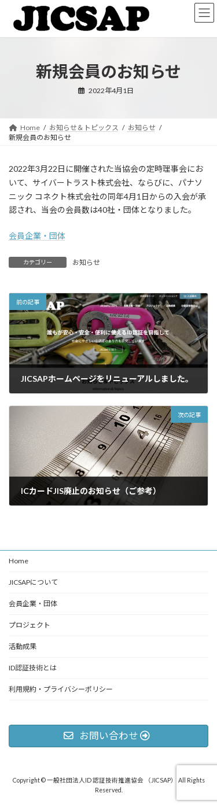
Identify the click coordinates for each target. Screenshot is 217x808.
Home (18, 560)
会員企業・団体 (37, 236)
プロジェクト (29, 625)
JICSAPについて (33, 582)
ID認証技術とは (33, 667)
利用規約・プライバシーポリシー (61, 689)
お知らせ (86, 262)
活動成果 (22, 646)
